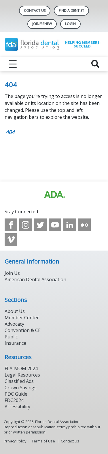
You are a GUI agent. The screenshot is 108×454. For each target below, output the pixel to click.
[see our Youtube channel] (55, 224)
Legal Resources (22, 375)
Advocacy (14, 324)
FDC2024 (14, 400)
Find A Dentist (71, 10)
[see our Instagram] (25, 224)
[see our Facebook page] (11, 224)
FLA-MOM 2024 (21, 368)
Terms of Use (43, 441)
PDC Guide (16, 394)
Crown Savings (21, 387)
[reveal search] (95, 64)
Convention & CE (23, 330)
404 (10, 132)
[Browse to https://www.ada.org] (54, 194)
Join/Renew (42, 23)
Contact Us (35, 10)
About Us (15, 311)
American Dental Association (35, 279)
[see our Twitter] (40, 224)
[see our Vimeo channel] (11, 239)
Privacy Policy (15, 441)
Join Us (12, 273)
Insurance (15, 343)
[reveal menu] (13, 64)
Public (11, 336)
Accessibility (17, 406)
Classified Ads (19, 381)
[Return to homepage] (54, 44)
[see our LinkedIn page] (69, 224)
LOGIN (70, 23)
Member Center (22, 317)
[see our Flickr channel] (84, 224)
